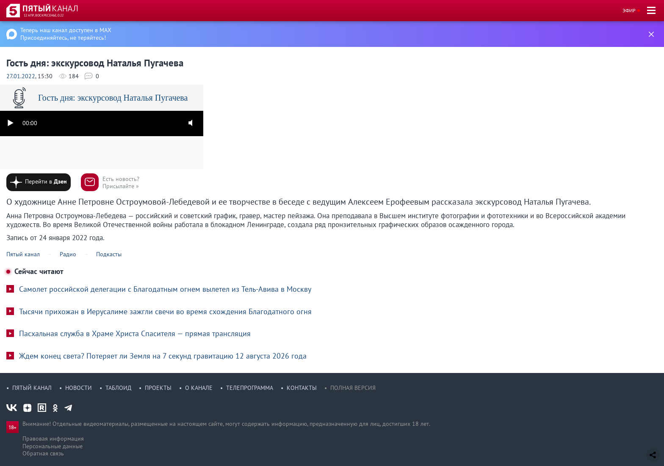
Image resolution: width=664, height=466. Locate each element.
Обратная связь (43, 453)
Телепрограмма (249, 388)
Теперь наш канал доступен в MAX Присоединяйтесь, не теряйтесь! (65, 33)
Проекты (158, 388)
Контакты (302, 388)
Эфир (629, 10)
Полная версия (353, 388)
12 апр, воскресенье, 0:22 (44, 15)
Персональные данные (52, 446)
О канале (199, 388)
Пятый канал (32, 388)
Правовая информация (53, 438)
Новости (78, 388)
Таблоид (118, 388)
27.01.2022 (20, 76)
